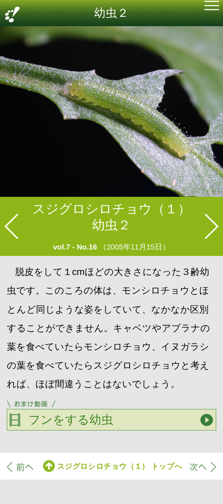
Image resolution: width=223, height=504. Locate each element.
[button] (211, 7)
